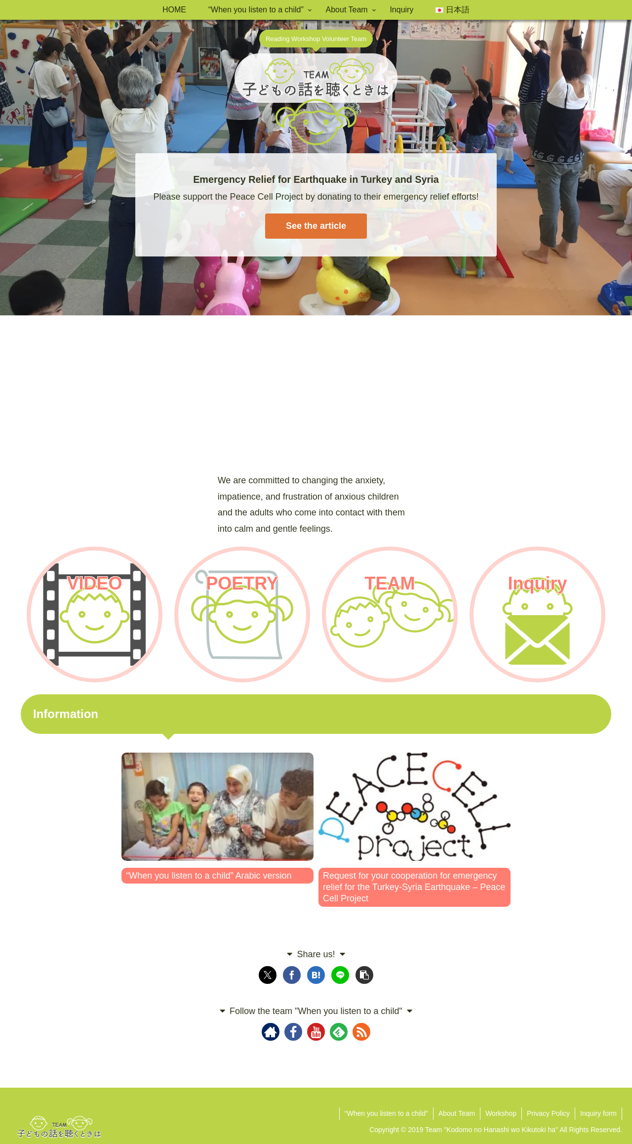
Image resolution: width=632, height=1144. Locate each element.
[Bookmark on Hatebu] (316, 975)
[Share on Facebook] (292, 975)
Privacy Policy (548, 1113)
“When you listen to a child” (386, 1113)
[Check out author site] (270, 1032)
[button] (364, 975)
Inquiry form (598, 1113)
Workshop (500, 1113)
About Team (456, 1113)
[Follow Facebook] (293, 1032)
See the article (316, 226)
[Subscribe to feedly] (339, 1032)
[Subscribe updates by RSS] (361, 1032)
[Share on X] (267, 975)
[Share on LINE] (340, 975)
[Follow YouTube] (316, 1032)
